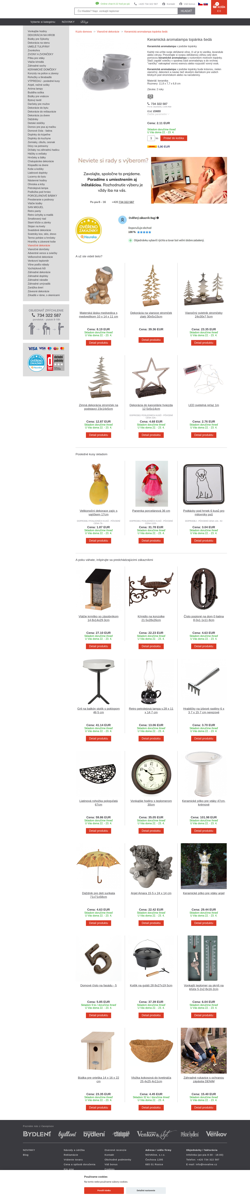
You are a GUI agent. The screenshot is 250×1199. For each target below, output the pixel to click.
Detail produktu (98, 342)
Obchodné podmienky (118, 1159)
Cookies (110, 1169)
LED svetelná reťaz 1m (203, 405)
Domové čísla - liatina (40, 130)
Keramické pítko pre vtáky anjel (204, 893)
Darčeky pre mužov (39, 104)
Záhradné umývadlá (39, 283)
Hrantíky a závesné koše (42, 241)
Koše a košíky (36, 169)
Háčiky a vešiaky (37, 153)
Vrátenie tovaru (73, 1159)
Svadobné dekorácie (39, 230)
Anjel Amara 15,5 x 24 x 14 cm (151, 893)
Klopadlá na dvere (38, 165)
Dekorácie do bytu (38, 107)
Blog (26, 1154)
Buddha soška (36, 92)
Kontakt (171, 4)
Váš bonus (189, 4)
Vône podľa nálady (38, 264)
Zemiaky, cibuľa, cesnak (41, 142)
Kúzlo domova (84, 31)
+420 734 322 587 (148, 4)
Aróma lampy (35, 88)
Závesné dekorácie (38, 291)
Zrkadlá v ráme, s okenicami (44, 295)
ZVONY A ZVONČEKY (40, 54)
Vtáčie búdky (35, 203)
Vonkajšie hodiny (37, 31)
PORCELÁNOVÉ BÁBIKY (42, 195)
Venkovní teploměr (38, 260)
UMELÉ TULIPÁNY (39, 46)
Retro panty (34, 211)
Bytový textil (34, 100)
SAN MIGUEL (36, 207)
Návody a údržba (74, 1150)
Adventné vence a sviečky (42, 253)
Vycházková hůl (36, 268)
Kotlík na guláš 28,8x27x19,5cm (151, 985)
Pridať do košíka (174, 138)
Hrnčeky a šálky (37, 157)
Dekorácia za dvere (39, 115)
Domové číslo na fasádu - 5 (98, 985)
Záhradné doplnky (38, 276)
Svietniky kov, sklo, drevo (42, 234)
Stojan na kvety (36, 226)
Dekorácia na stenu (39, 42)
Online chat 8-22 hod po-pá (115, 3)
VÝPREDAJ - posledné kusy (44, 81)
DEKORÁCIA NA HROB (41, 35)
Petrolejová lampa (38, 188)
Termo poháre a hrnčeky (41, 237)
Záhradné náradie (38, 280)
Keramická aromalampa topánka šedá (146, 31)
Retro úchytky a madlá (40, 215)
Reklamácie (71, 1154)
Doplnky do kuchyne (39, 138)
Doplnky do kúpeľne (39, 134)
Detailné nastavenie (146, 1190)
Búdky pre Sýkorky (38, 39)
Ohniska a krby (36, 184)
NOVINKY (68, 22)
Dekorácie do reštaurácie (42, 111)
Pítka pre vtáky (36, 58)
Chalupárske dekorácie (41, 161)
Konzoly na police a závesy (43, 73)
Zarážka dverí (35, 287)
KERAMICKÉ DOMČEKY (42, 69)
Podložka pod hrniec (39, 192)
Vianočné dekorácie (39, 245)
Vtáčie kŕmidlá (36, 62)
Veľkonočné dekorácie (40, 257)
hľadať (186, 11)
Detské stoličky (36, 123)
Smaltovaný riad (37, 218)
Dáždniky (33, 119)
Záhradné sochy (37, 65)
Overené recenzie (116, 1150)
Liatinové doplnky (38, 172)
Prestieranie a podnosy (41, 199)
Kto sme (69, 1169)
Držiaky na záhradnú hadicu (43, 150)
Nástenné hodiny (37, 180)
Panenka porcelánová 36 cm (151, 510)
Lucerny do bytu (37, 176)
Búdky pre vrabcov (38, 96)
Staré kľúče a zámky (39, 222)
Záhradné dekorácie (39, 272)
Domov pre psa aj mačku (42, 127)
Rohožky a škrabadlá (39, 77)
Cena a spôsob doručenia (80, 1164)
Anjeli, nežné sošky (39, 84)
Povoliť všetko (104, 1190)
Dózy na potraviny (38, 146)
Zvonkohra (34, 50)
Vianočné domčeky (38, 249)
